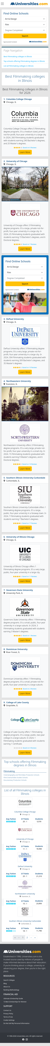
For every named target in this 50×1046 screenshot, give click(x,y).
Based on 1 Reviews (29, 636)
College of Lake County (17, 702)
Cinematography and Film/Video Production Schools (21, 775)
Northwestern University (18, 381)
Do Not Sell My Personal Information (16, 1023)
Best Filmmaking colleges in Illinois (18, 56)
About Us (6, 987)
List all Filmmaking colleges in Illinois (19, 66)
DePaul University (15, 319)
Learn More (25, 152)
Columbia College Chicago (19, 99)
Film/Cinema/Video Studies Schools (16, 778)
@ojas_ (13, 419)
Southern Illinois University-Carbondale (25, 477)
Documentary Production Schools (15, 780)
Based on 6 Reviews (29, 148)
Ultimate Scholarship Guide (13, 998)
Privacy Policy (8, 1014)
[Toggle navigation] (2, 4)
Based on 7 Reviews (29, 244)
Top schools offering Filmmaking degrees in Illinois (24, 61)
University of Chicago (16, 161)
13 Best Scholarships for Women (14, 1002)
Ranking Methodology (11, 990)
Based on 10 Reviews (29, 367)
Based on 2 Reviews (29, 689)
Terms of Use (8, 1017)
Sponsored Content (10, 42)
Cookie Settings (8, 1020)
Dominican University (17, 649)
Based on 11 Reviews (29, 576)
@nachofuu (15, 200)
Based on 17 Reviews (29, 523)
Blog (5, 983)
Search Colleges (9, 980)
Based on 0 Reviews (29, 748)
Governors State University (19, 590)
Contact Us (7, 1010)
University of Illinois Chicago (20, 537)
